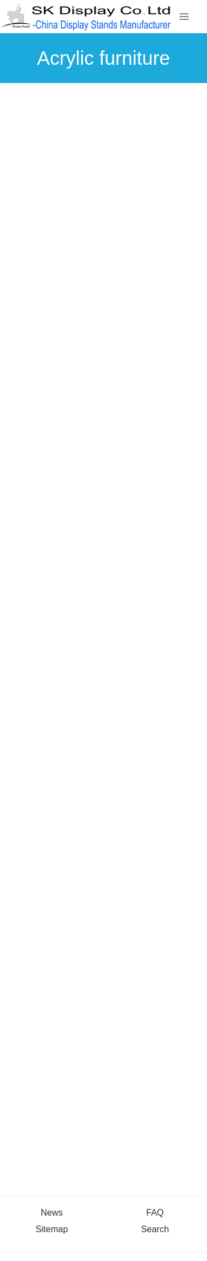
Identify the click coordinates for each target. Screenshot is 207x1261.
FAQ (155, 1212)
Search (155, 1229)
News (52, 1212)
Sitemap (51, 1229)
